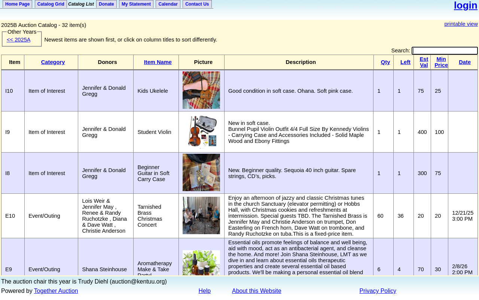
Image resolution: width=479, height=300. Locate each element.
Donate (106, 4)
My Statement (136, 4)
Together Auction (56, 291)
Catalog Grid (50, 4)
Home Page (17, 4)
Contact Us (197, 4)
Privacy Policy (378, 291)
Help (205, 291)
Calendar (167, 4)
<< (18, 40)
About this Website (256, 291)
